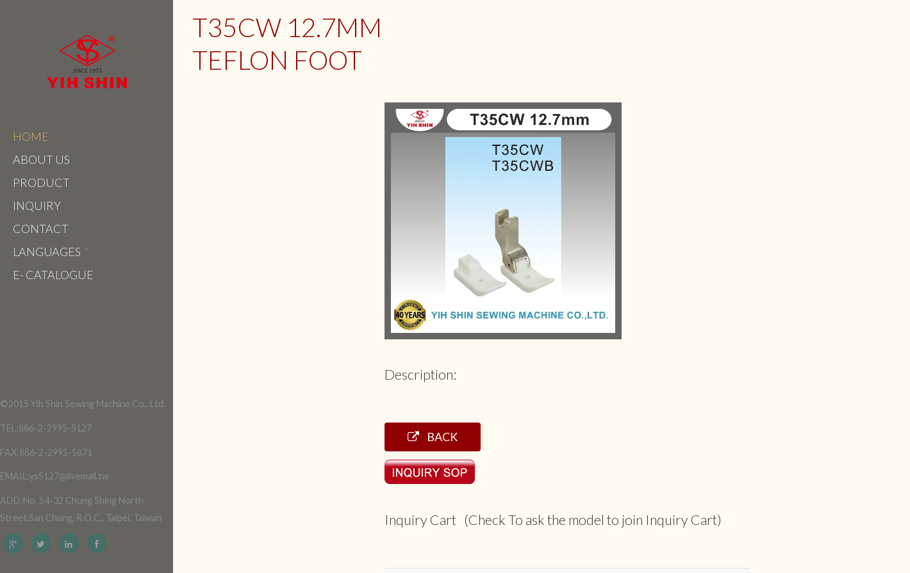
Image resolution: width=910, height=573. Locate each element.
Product (41, 182)
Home (31, 136)
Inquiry (37, 205)
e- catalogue (53, 275)
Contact (41, 229)
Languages (51, 252)
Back (433, 437)
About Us (41, 159)
